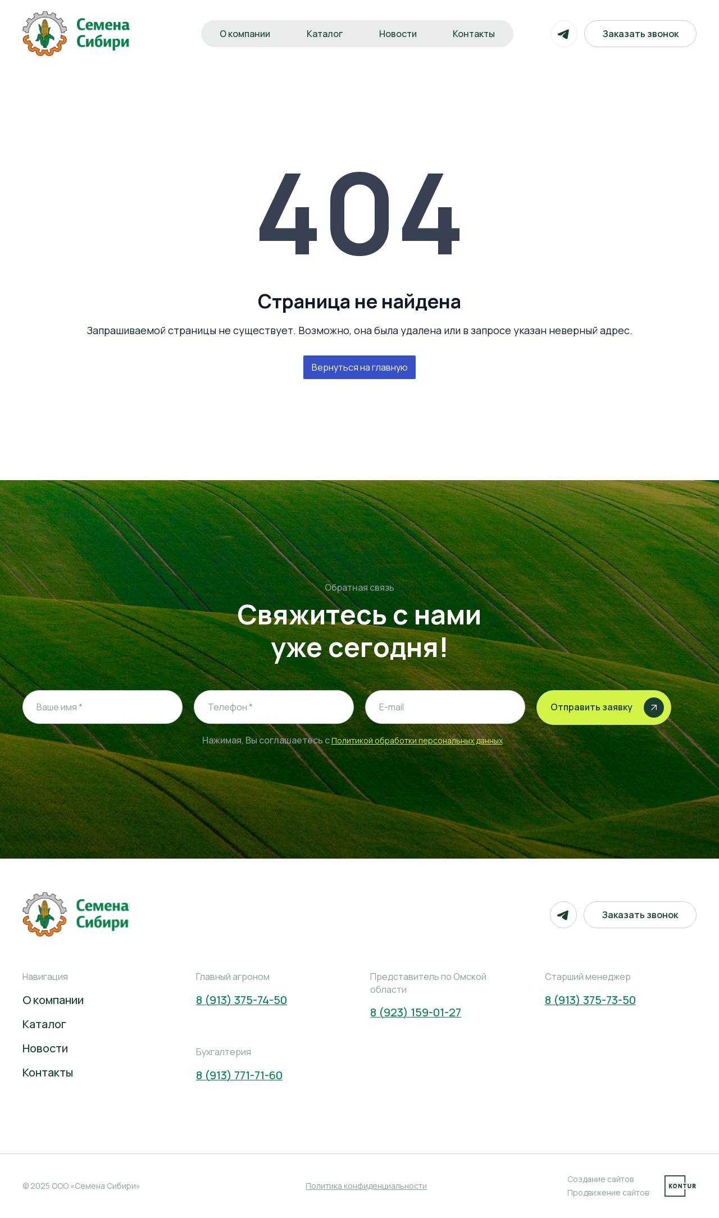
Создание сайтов (600, 1179)
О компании (244, 34)
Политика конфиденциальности (366, 1185)
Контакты (475, 34)
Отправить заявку (607, 707)
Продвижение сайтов (608, 1192)
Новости (398, 34)
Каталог (324, 34)
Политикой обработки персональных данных (417, 740)
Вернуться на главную (360, 367)
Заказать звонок (640, 34)
